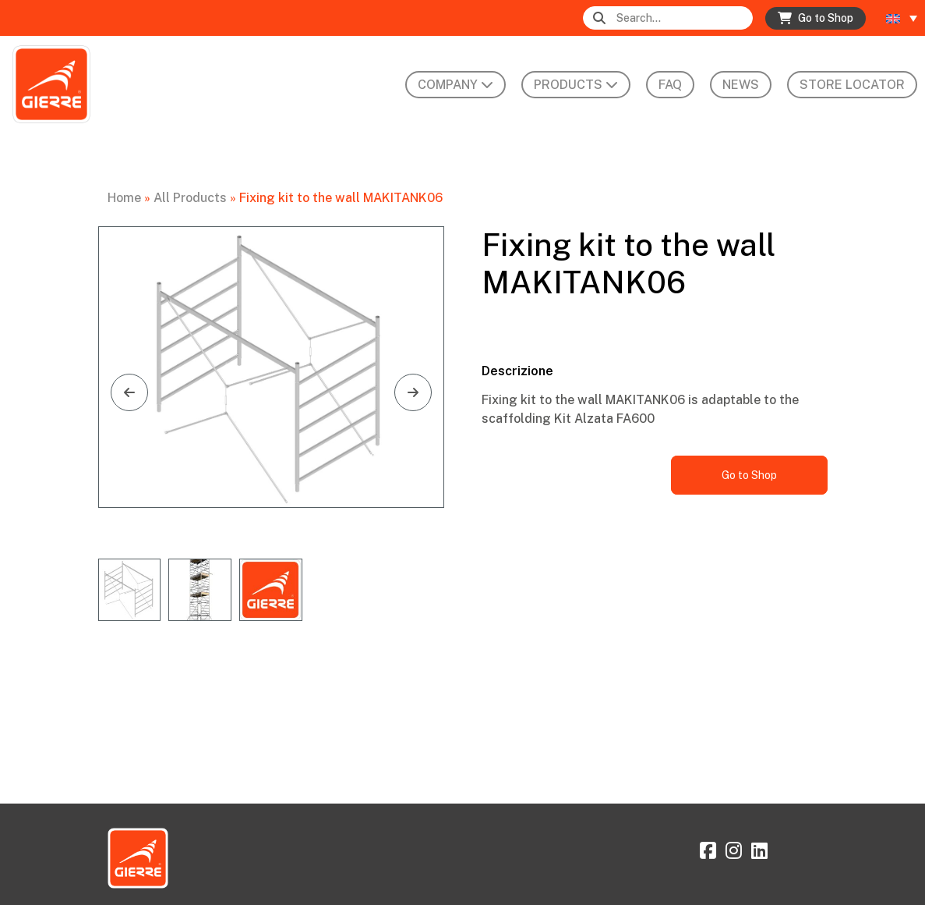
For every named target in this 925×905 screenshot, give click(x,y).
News (740, 84)
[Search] (683, 18)
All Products (190, 197)
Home (124, 197)
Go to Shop (749, 475)
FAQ (670, 84)
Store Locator (852, 84)
